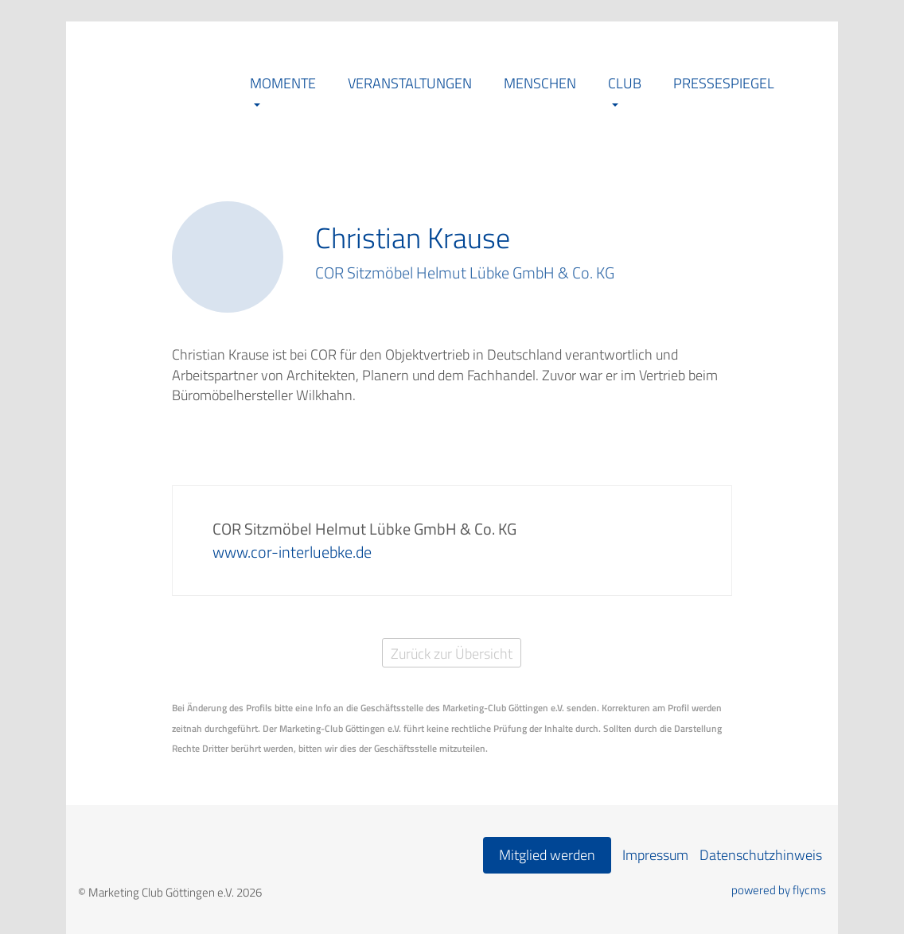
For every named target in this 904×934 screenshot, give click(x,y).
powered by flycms (778, 890)
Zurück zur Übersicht (451, 653)
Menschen (540, 83)
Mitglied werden (547, 855)
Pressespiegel (723, 83)
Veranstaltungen (410, 83)
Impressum (655, 855)
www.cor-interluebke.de (292, 551)
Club (624, 83)
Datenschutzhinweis (760, 855)
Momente (283, 83)
